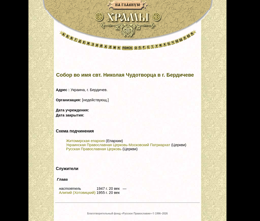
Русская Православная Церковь (93, 149)
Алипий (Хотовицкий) (77, 193)
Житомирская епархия (85, 141)
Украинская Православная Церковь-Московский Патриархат (118, 145)
